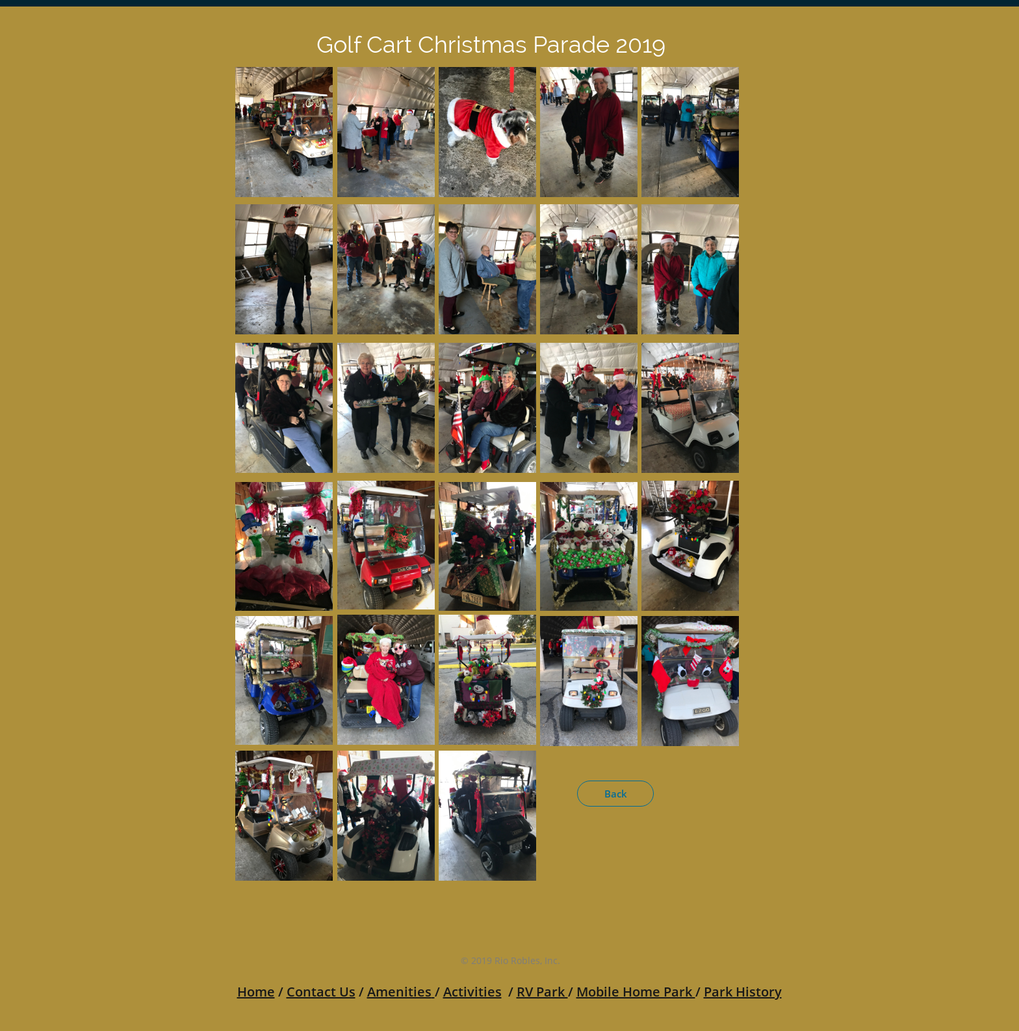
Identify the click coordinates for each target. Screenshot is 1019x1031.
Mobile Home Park (635, 991)
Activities (472, 991)
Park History (743, 991)
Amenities (399, 991)
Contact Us (321, 991)
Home (256, 991)
